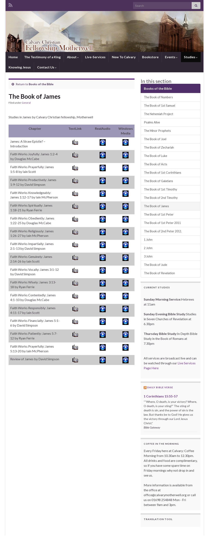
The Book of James (156, 206)
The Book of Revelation (159, 273)
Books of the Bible (41, 84)
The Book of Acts (155, 164)
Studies (191, 57)
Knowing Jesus (20, 67)
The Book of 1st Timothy (160, 189)
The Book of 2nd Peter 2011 (162, 231)
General (26, 102)
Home (13, 57)
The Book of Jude (155, 264)
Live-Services (95, 57)
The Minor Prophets (157, 130)
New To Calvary (124, 57)
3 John (148, 256)
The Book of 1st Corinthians (162, 172)
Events (171, 57)
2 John (148, 248)
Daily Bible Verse (160, 387)
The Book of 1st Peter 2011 (162, 223)
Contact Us (47, 67)
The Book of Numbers (158, 97)
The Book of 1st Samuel (159, 105)
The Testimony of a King (42, 57)
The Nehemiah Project (158, 114)
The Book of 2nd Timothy (161, 197)
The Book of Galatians (158, 181)
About (73, 57)
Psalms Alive (152, 122)
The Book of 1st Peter (159, 214)
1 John (148, 239)
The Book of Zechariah (159, 147)
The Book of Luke (155, 156)
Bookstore (150, 57)
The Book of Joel (155, 139)
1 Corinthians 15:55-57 (161, 396)
